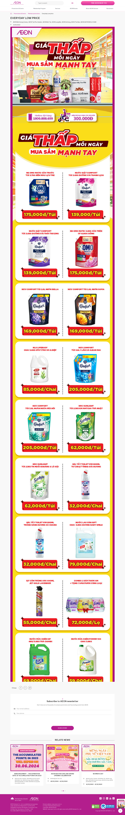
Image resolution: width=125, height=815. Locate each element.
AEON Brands (74, 8)
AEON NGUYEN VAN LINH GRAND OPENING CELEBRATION (62, 774)
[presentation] (62, 720)
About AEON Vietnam (92, 8)
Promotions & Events (18, 8)
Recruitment (110, 8)
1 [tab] (61, 790)
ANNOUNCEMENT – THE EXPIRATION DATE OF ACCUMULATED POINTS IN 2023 (26, 774)
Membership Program (39, 8)
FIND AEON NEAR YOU (99, 3)
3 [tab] (64, 790)
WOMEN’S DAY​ (98, 774)
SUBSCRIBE (62, 728)
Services (57, 8)
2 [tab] (63, 790)
